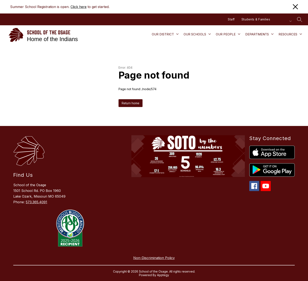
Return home (130, 103)
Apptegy (163, 275)
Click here (79, 7)
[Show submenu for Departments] (257, 34)
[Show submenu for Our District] (163, 34)
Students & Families (255, 19)
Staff (231, 19)
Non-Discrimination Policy (154, 258)
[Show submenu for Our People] (226, 34)
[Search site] (299, 19)
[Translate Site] (282, 21)
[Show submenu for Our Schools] (195, 34)
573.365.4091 (36, 202)
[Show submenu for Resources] (288, 34)
